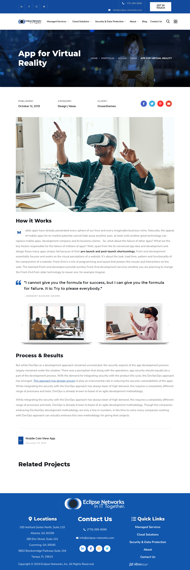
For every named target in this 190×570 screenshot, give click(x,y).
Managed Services (56, 21)
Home (93, 58)
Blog (144, 21)
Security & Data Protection (109, 21)
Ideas (133, 58)
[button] (22, 325)
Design (121, 58)
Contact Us (156, 21)
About (133, 21)
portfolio (107, 58)
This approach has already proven (54, 381)
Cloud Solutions (80, 21)
